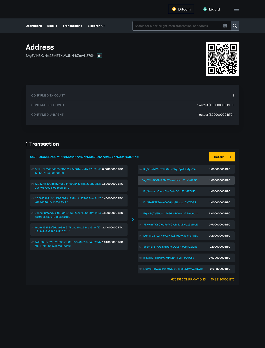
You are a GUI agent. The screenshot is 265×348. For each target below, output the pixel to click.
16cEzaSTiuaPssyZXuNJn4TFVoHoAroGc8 (168, 257)
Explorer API (96, 26)
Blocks (52, 26)
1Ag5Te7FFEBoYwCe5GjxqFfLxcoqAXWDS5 (169, 202)
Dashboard (34, 26)
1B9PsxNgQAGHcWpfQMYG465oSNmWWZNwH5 (173, 268)
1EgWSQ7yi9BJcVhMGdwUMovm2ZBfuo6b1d (170, 213)
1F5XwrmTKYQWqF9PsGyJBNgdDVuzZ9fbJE (170, 224)
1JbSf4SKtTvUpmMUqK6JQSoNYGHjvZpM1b (169, 246)
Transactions (72, 26)
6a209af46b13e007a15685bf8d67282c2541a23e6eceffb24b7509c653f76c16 (84, 157)
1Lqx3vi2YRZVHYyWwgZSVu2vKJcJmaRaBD (170, 235)
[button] (99, 55)
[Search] (178, 25)
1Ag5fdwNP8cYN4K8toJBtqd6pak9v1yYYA (169, 169)
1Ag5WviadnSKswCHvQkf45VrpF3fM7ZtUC (169, 191)
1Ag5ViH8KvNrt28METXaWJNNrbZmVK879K (169, 180)
